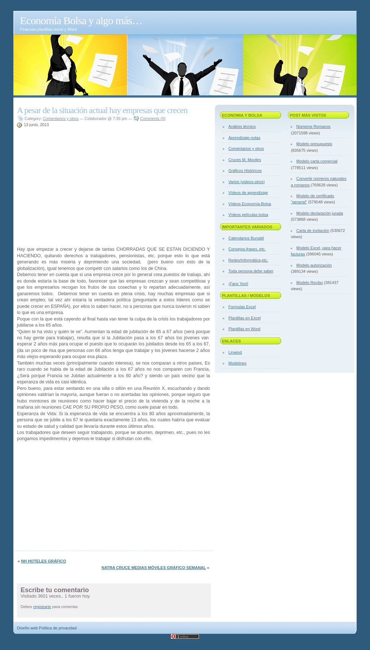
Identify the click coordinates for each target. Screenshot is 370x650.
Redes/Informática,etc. (248, 260)
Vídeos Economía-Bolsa (249, 204)
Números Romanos (313, 126)
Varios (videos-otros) (246, 182)
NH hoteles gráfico (43, 561)
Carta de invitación (312, 230)
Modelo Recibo (309, 282)
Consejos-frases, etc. (247, 249)
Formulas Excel (242, 307)
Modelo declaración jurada (319, 213)
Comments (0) (152, 118)
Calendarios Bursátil (246, 238)
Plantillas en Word (244, 329)
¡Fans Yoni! (238, 283)
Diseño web (27, 628)
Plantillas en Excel (244, 318)
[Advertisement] (101, 131)
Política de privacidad (58, 628)
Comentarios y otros (60, 118)
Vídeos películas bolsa (248, 214)
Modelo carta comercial (316, 161)
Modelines (237, 363)
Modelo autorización (314, 265)
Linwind (235, 352)
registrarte (42, 606)
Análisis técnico (242, 126)
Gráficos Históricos (245, 170)
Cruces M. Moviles (244, 160)
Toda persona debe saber (251, 271)
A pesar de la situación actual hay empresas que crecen (102, 110)
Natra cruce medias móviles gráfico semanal (154, 567)
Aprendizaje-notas (244, 137)
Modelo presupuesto (314, 144)
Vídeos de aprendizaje (248, 192)
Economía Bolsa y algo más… (81, 20)
